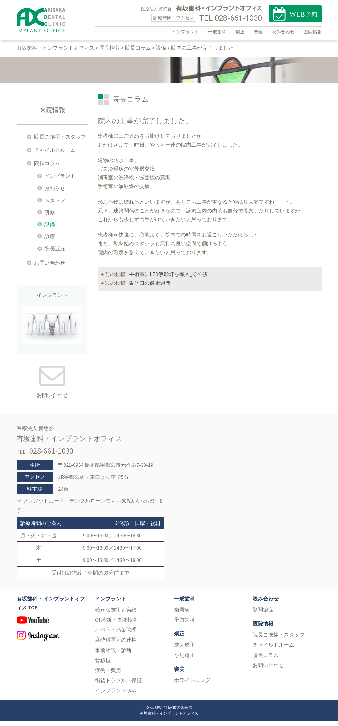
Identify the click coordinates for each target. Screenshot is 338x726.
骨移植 (103, 665)
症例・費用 (108, 675)
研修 (49, 217)
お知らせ (54, 193)
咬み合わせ (283, 31)
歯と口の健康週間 (149, 287)
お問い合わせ (49, 267)
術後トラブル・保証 (118, 685)
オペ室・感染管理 (116, 634)
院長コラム (47, 168)
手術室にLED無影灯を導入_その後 (168, 279)
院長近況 (54, 253)
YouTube (51, 627)
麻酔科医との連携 (116, 644)
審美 (258, 31)
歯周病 (182, 614)
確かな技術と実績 (116, 614)
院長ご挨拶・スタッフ (60, 141)
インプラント (185, 31)
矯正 (239, 31)
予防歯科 (184, 624)
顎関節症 (263, 614)
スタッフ (54, 205)
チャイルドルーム (55, 154)
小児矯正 (184, 660)
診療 (49, 241)
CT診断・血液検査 (116, 624)
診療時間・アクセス (173, 18)
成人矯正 (184, 649)
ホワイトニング (192, 685)
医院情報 (313, 31)
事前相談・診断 (113, 655)
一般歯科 (217, 31)
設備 (49, 229)
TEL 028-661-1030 (230, 18)
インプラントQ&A (115, 695)
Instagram (51, 641)
